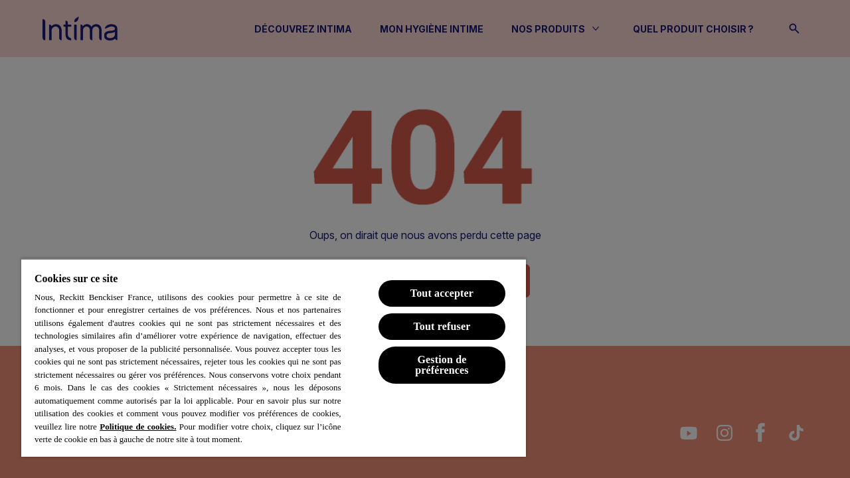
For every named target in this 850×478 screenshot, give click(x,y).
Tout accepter (441, 293)
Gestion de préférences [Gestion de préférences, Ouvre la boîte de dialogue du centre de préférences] (442, 365)
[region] (273, 357)
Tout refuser (441, 326)
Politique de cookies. (138, 427)
